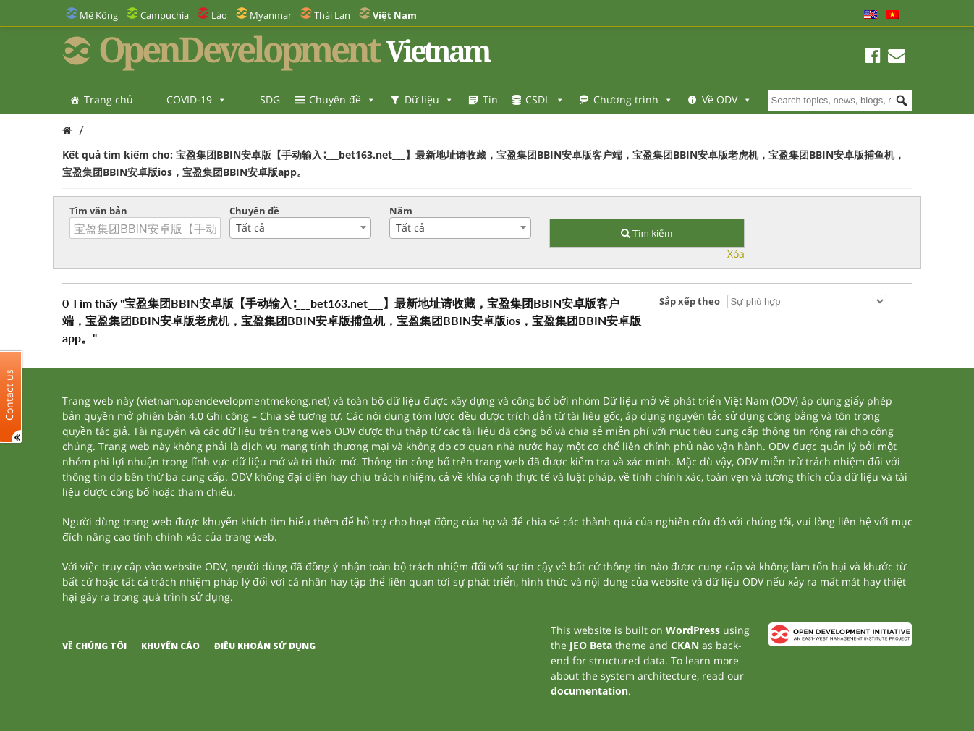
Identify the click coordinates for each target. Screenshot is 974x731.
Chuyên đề (342, 99)
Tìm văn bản (98, 210)
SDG (270, 99)
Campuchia (164, 15)
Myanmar (271, 15)
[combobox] (300, 228)
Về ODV (727, 99)
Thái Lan (332, 15)
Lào (219, 15)
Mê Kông (99, 15)
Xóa (736, 254)
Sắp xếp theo (689, 301)
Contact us (9, 394)
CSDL (544, 99)
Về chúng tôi (94, 646)
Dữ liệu (429, 99)
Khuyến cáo (170, 646)
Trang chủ (108, 99)
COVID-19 (196, 99)
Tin (490, 99)
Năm (400, 210)
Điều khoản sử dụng (265, 646)
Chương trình (633, 99)
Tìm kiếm (646, 233)
